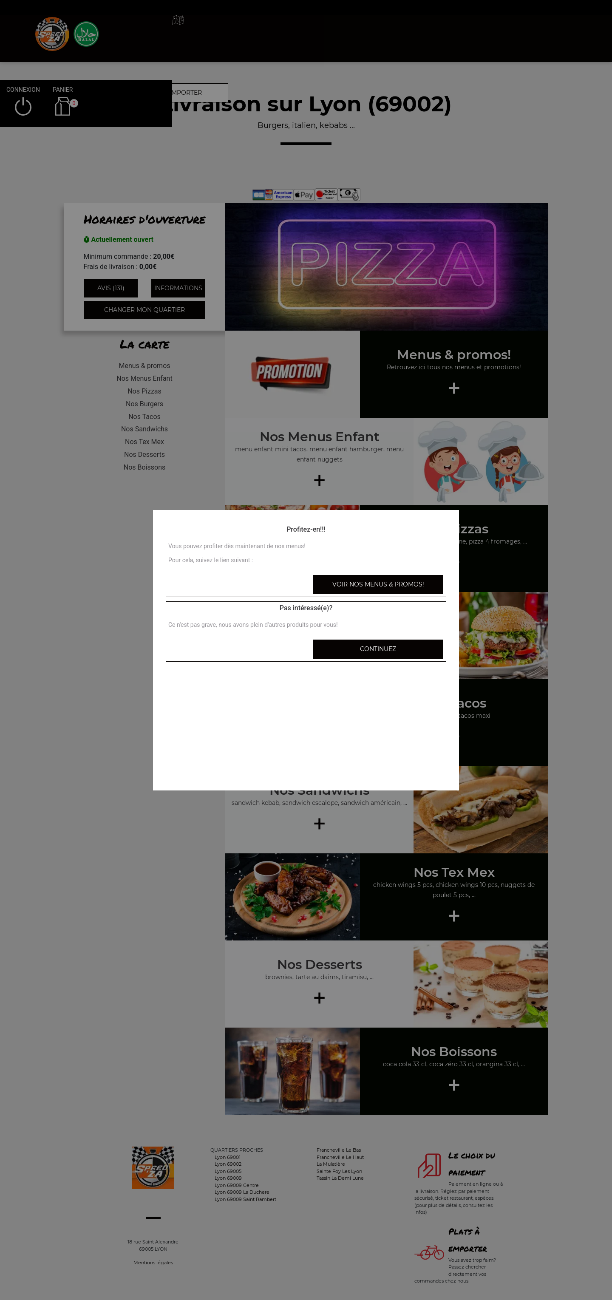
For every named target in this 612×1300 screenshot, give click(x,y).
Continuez (378, 649)
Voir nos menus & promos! (378, 584)
